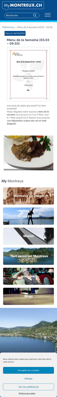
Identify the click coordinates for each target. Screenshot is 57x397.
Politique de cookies (27, 393)
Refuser (28, 378)
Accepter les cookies (28, 370)
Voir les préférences (28, 386)
